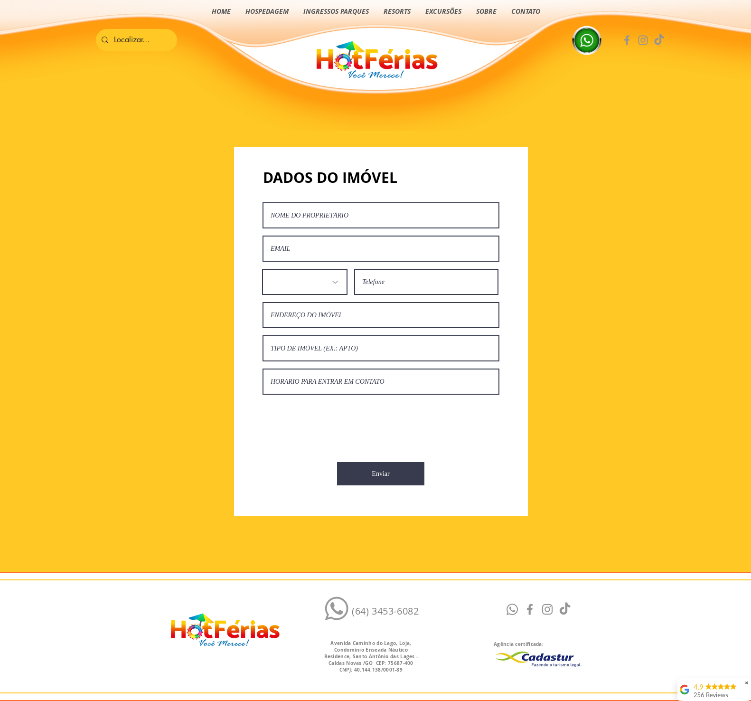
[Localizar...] (135, 40)
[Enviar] (380, 473)
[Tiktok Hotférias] (565, 609)
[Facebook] (626, 40)
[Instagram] (643, 40)
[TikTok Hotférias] (659, 40)
